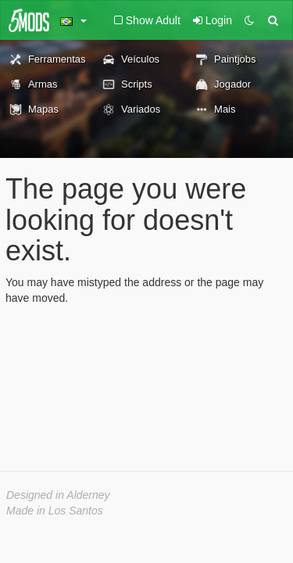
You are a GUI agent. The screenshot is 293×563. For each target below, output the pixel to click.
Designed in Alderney (58, 495)
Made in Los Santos (54, 510)
